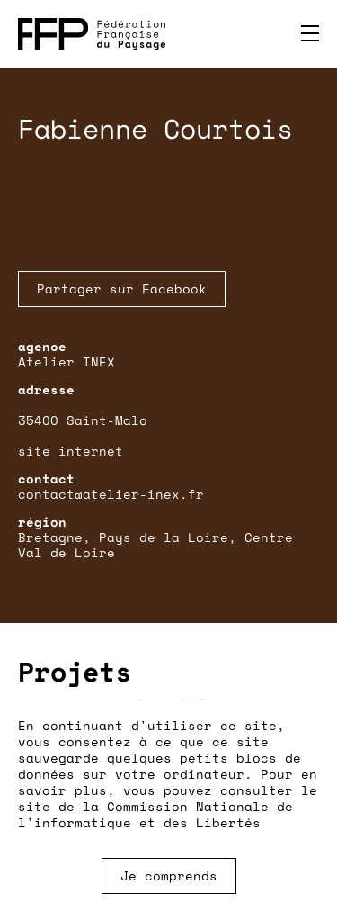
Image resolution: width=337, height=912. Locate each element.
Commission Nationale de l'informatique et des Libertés (155, 814)
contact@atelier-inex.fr (111, 493)
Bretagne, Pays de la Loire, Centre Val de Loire (155, 545)
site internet (70, 450)
